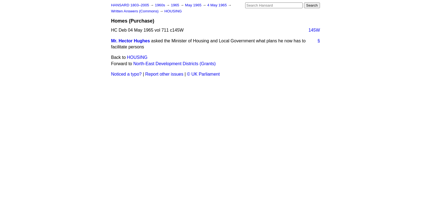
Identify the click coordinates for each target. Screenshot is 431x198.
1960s (160, 5)
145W (314, 30)
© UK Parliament (203, 74)
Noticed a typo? (126, 74)
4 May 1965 (217, 5)
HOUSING (173, 11)
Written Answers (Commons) (135, 11)
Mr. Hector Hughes (130, 40)
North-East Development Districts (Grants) (174, 63)
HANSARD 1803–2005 (130, 5)
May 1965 (193, 5)
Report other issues (164, 74)
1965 (175, 5)
